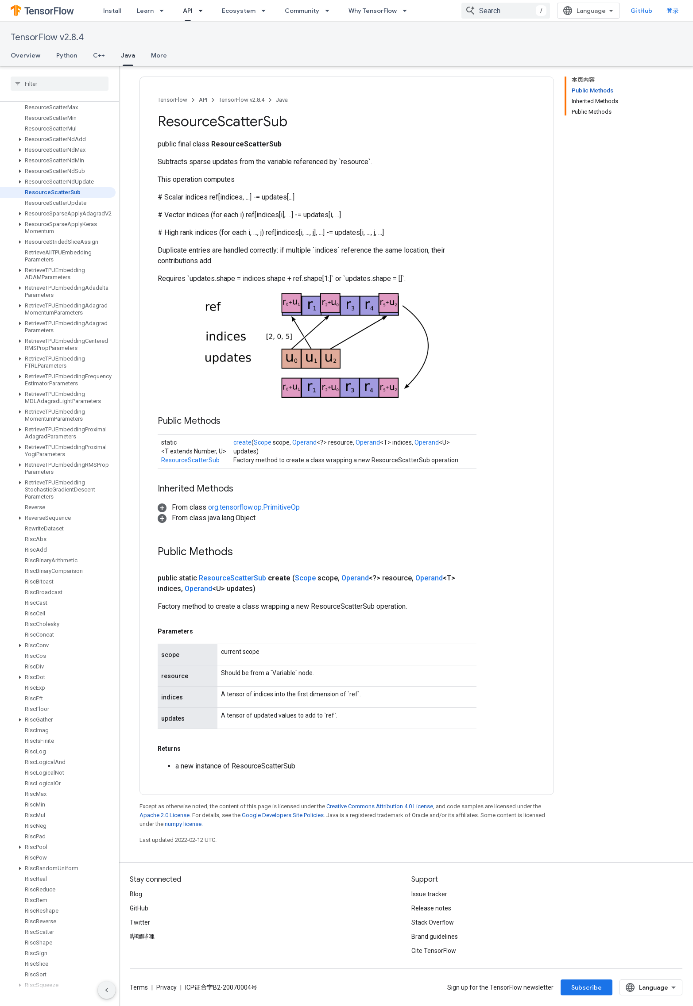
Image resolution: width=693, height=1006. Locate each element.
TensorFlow (172, 99)
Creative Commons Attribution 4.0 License (379, 806)
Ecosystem (239, 11)
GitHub (641, 11)
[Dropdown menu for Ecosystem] (266, 10)
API (203, 99)
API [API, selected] (188, 11)
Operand (304, 442)
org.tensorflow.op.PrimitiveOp (254, 507)
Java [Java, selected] (128, 55)
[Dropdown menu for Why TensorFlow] (407, 10)
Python (66, 55)
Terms (139, 987)
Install (112, 11)
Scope (262, 442)
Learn (145, 11)
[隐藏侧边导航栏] (107, 990)
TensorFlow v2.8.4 (47, 37)
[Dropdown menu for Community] (330, 10)
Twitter (140, 922)
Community (302, 11)
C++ (99, 55)
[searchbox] (59, 84)
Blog (136, 894)
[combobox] (505, 11)
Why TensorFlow (372, 11)
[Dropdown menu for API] (203, 10)
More (159, 55)
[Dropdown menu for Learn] (164, 10)
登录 (672, 10)
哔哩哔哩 (142, 936)
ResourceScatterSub (190, 460)
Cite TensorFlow (433, 950)
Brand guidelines (434, 936)
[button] (58, 139)
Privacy (166, 987)
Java (282, 99)
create (242, 442)
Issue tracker (429, 894)
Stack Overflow (432, 922)
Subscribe (586, 987)
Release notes (431, 908)
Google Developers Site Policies (283, 815)
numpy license (183, 824)
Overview (25, 55)
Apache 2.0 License (164, 815)
